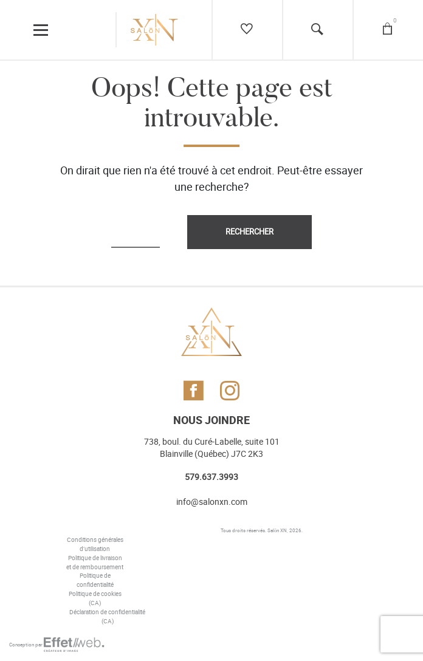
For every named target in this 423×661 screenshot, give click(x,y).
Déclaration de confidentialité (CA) (107, 617)
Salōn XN (277, 530)
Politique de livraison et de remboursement (94, 563)
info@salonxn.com (211, 502)
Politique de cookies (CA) (95, 599)
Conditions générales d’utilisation (95, 544)
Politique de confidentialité (95, 580)
